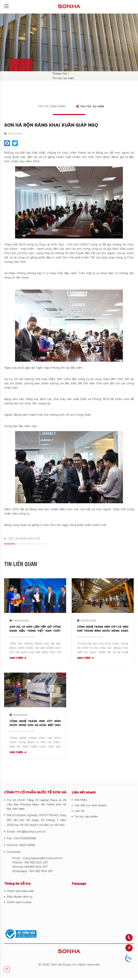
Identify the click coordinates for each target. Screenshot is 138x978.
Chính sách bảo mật (20, 891)
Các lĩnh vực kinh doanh (91, 805)
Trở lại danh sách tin (22, 539)
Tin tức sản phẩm (51, 106)
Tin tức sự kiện (63, 78)
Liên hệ (79, 811)
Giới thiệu (81, 800)
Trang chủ (59, 73)
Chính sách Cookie (19, 902)
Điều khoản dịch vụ (19, 896)
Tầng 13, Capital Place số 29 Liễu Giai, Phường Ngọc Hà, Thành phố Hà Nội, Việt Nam (36, 804)
